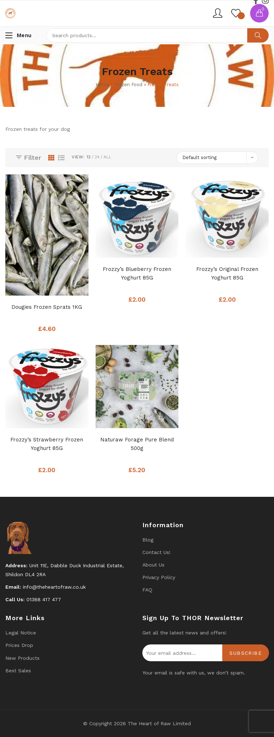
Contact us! (156, 552)
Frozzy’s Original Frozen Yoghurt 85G (227, 273)
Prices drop (19, 645)
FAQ (147, 590)
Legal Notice (20, 632)
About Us (153, 565)
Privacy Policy (158, 577)
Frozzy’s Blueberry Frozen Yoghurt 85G (137, 273)
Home (103, 84)
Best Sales (18, 670)
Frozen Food (128, 84)
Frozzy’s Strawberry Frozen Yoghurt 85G (46, 443)
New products (22, 658)
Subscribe (245, 653)
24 (97, 156)
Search (258, 35)
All (107, 156)
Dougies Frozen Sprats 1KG (46, 307)
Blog (147, 540)
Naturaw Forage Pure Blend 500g (137, 443)
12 (89, 156)
